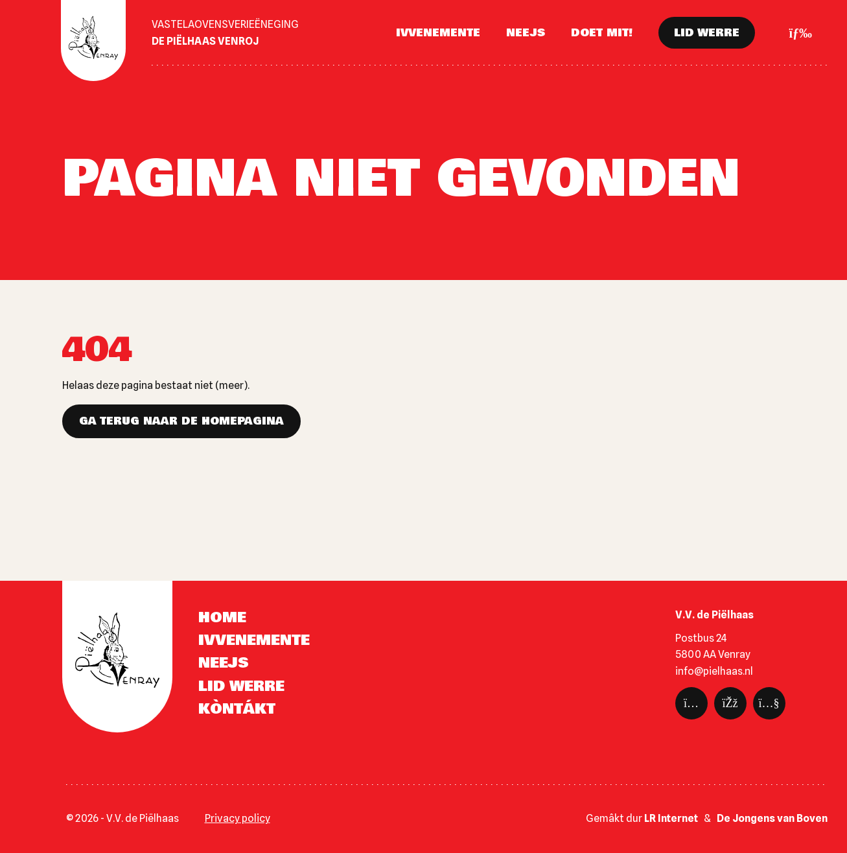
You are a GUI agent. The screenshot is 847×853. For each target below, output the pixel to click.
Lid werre (706, 33)
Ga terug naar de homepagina (181, 421)
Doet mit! (601, 33)
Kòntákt (236, 709)
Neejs (525, 33)
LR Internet (671, 818)
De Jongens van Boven (772, 818)
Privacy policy (237, 818)
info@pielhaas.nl (714, 671)
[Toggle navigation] (796, 33)
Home (222, 618)
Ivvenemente (438, 33)
